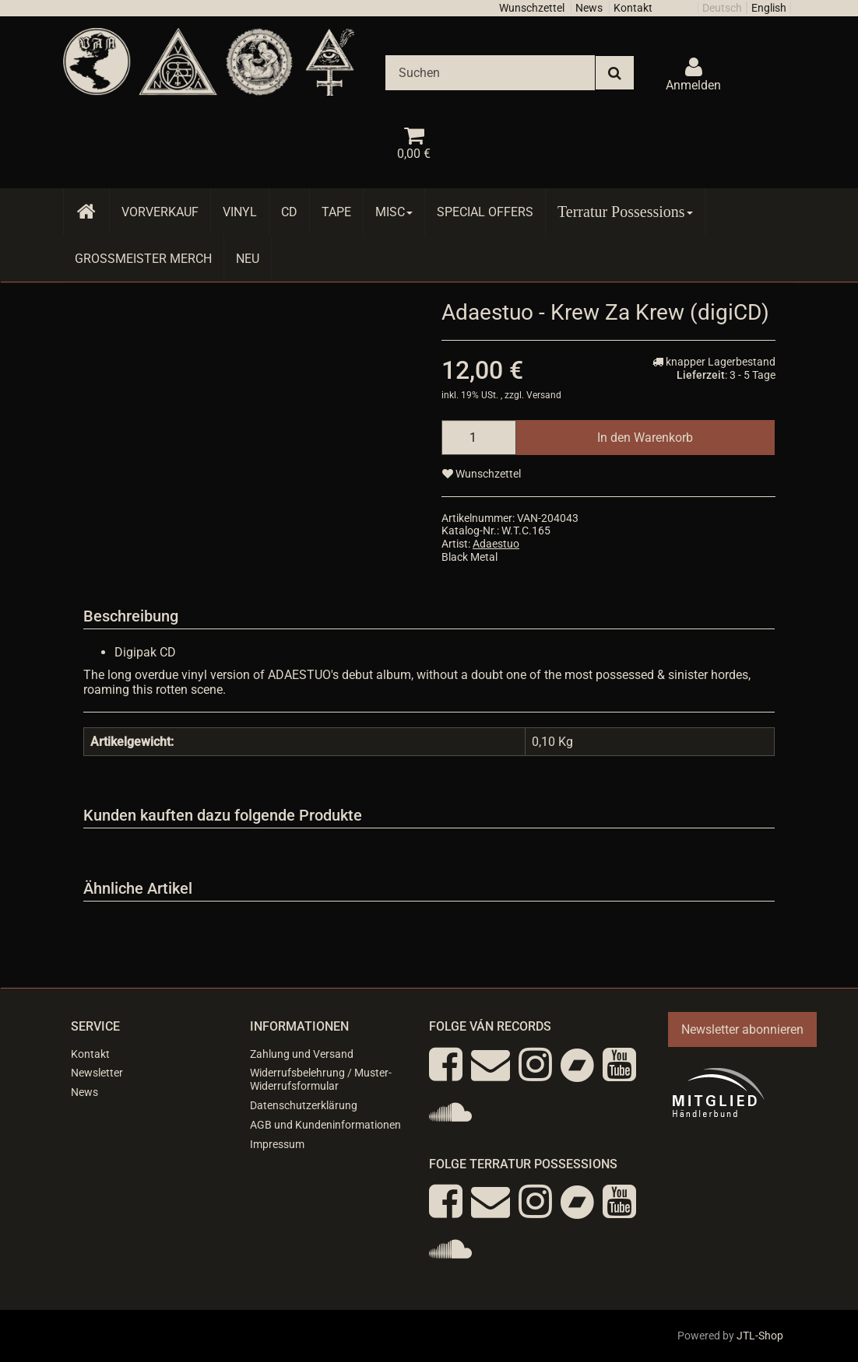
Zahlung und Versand (301, 1054)
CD (289, 212)
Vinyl (240, 212)
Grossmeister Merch (143, 258)
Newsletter (97, 1072)
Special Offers (485, 212)
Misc (394, 212)
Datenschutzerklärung (303, 1105)
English (768, 8)
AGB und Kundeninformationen (325, 1125)
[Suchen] (490, 72)
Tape (336, 212)
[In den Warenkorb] (645, 437)
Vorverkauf (160, 212)
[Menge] (478, 437)
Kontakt (633, 8)
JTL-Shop (760, 1335)
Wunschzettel (531, 8)
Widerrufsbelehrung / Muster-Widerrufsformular (321, 1079)
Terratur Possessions (625, 211)
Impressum (277, 1144)
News (589, 8)
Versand (543, 395)
